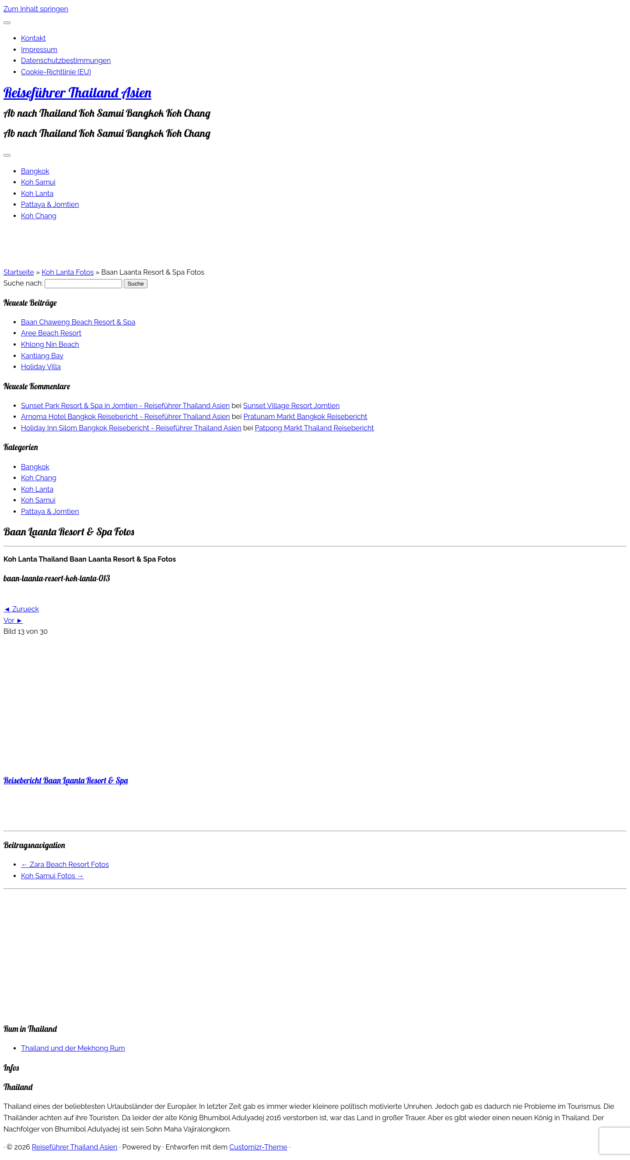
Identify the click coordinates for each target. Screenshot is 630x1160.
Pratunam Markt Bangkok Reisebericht (306, 416)
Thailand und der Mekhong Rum (73, 1048)
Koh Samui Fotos (52, 876)
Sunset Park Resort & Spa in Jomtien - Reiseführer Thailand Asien (125, 406)
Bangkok (35, 171)
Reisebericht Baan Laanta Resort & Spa (66, 780)
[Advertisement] (266, 705)
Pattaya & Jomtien (50, 204)
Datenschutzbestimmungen (66, 60)
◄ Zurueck (21, 609)
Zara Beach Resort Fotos (65, 864)
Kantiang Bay (42, 356)
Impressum (39, 49)
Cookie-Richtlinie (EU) (56, 72)
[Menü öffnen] (7, 155)
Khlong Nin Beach (50, 344)
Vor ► (13, 620)
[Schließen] (7, 22)
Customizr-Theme (258, 1147)
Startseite (19, 272)
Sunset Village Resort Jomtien (291, 406)
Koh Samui (38, 182)
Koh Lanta (37, 193)
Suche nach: (23, 283)
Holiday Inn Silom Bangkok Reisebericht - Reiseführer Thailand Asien (131, 428)
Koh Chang (38, 216)
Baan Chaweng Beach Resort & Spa (78, 322)
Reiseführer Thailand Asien (77, 92)
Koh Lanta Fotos (68, 272)
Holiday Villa (41, 367)
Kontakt (33, 38)
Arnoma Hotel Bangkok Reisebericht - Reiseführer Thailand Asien (125, 416)
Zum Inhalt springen (36, 9)
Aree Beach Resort (51, 333)
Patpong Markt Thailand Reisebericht (314, 428)
